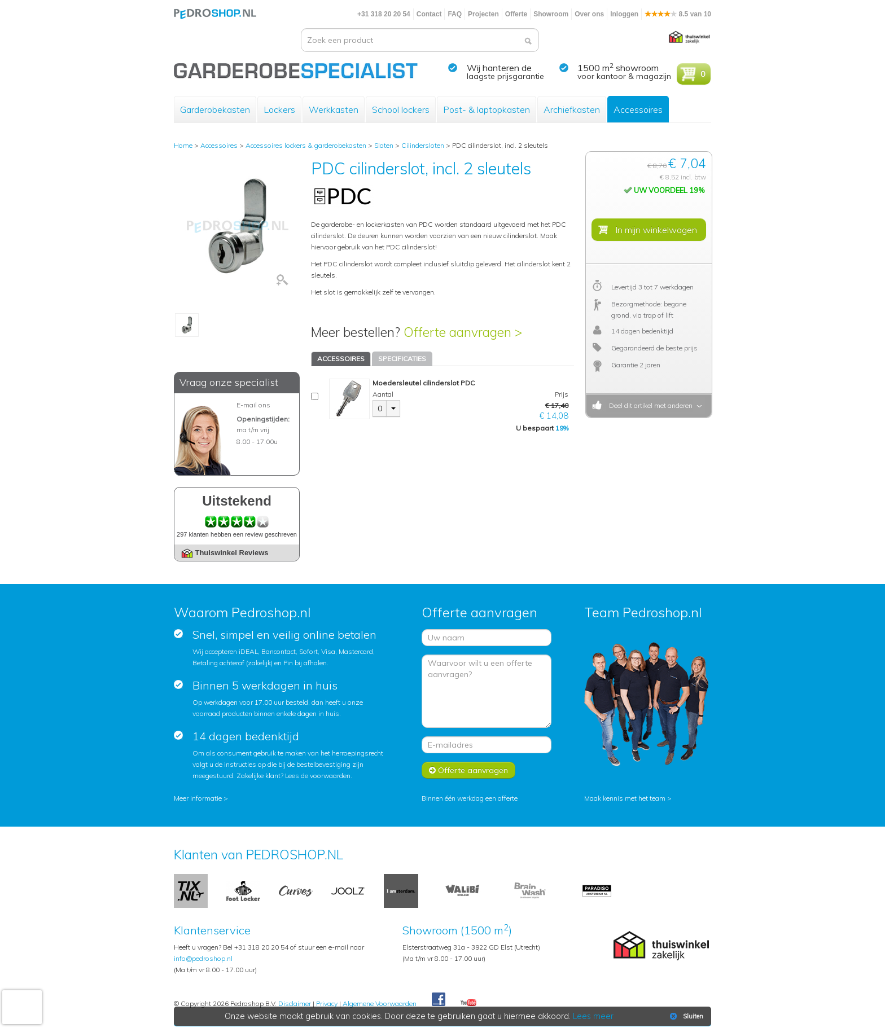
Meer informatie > (201, 798)
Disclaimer (294, 1003)
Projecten (483, 14)
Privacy (327, 1003)
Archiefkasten (572, 109)
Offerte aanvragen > (463, 332)
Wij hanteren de (499, 67)
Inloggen (624, 14)
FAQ (455, 14)
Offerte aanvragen (468, 770)
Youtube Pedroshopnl (468, 1003)
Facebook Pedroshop (438, 1000)
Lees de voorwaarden (318, 775)
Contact (429, 14)
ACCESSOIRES (341, 358)
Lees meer (593, 1016)
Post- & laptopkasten (486, 109)
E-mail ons (253, 405)
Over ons (589, 14)
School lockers (401, 109)
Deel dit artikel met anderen (649, 405)
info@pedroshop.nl (203, 958)
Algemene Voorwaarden (380, 1003)
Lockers (279, 109)
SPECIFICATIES (402, 358)
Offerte (516, 14)
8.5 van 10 (678, 14)
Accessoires (638, 109)
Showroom (550, 14)
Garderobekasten (215, 109)
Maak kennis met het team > (628, 798)
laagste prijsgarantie (505, 76)
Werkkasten (333, 109)
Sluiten (685, 1016)
